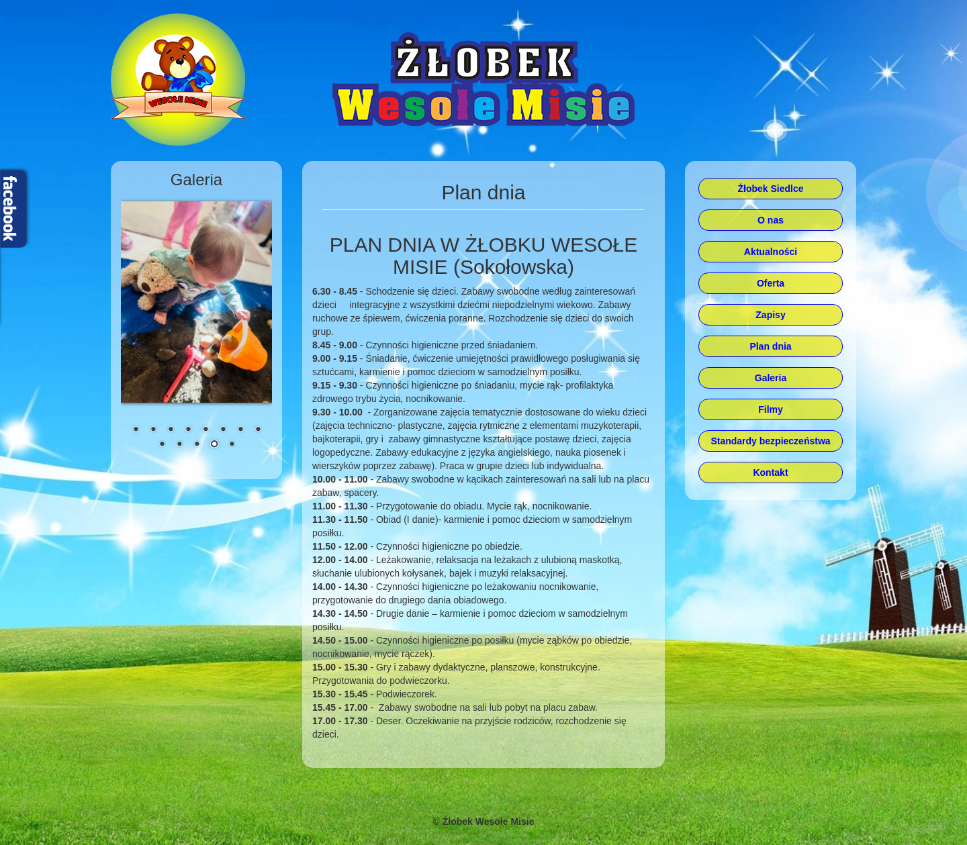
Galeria (770, 377)
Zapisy (770, 314)
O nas (770, 220)
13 (231, 445)
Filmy (770, 409)
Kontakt (770, 472)
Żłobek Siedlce (770, 188)
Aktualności (770, 251)
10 (179, 445)
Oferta (770, 283)
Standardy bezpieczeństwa (770, 441)
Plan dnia (770, 346)
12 (214, 445)
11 (196, 445)
